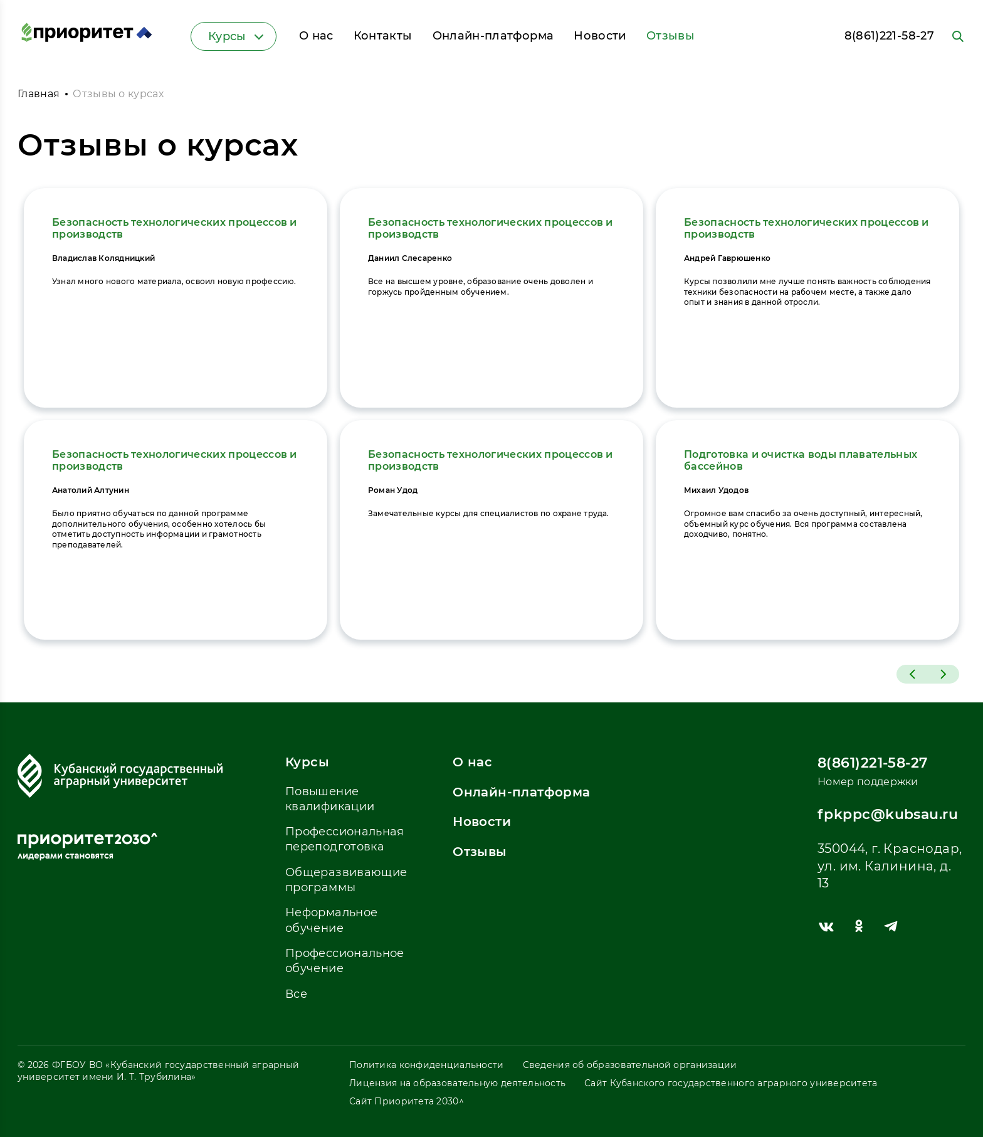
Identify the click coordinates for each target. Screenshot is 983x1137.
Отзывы (670, 36)
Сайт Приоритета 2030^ (406, 1101)
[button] (912, 674)
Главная (39, 94)
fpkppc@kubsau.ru (887, 814)
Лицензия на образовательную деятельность (457, 1083)
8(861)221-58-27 (889, 36)
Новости (600, 36)
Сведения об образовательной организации (630, 1065)
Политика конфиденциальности (426, 1065)
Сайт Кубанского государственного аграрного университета (730, 1083)
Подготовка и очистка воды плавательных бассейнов (800, 460)
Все (296, 994)
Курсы (237, 36)
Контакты (383, 36)
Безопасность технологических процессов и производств (174, 228)
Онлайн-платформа (493, 36)
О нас (316, 36)
